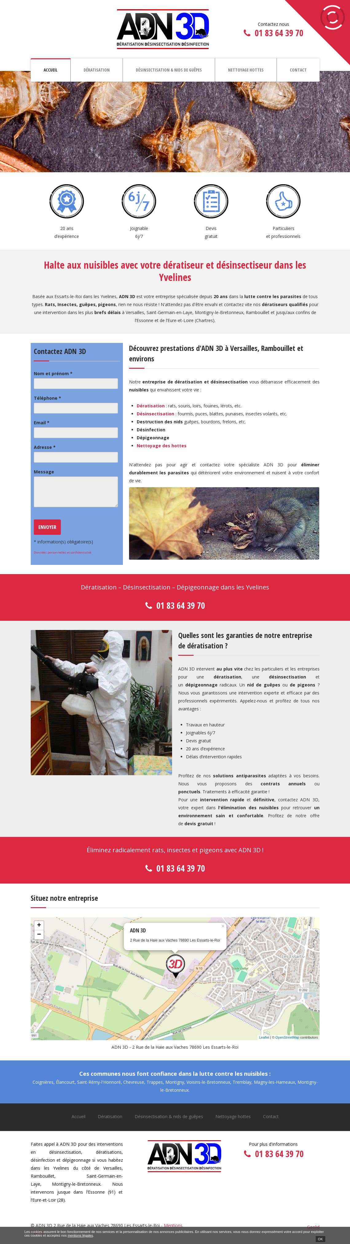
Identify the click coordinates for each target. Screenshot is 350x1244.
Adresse (45, 447)
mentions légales (80, 1235)
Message (44, 472)
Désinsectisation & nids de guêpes (169, 70)
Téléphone (47, 398)
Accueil (50, 70)
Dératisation (97, 70)
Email (41, 423)
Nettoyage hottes (246, 70)
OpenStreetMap (287, 1037)
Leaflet (264, 1037)
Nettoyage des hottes (162, 446)
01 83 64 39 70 (279, 33)
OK (320, 1239)
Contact (298, 70)
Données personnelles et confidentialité (62, 552)
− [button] (39, 934)
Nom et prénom (53, 373)
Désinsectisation (155, 414)
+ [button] (39, 925)
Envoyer (47, 527)
